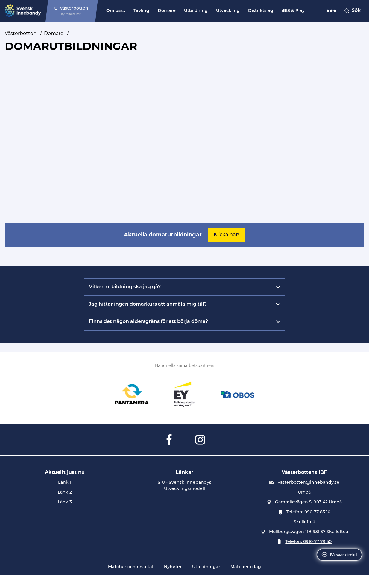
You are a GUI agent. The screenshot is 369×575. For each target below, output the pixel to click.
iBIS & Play (293, 11)
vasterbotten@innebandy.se (308, 482)
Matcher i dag (245, 567)
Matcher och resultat (131, 567)
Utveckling (228, 11)
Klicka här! (226, 235)
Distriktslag (260, 11)
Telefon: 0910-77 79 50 (308, 542)
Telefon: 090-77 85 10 (308, 512)
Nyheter (173, 567)
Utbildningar (206, 567)
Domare (167, 11)
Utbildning (196, 11)
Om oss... (115, 11)
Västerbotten (21, 33)
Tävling (141, 11)
